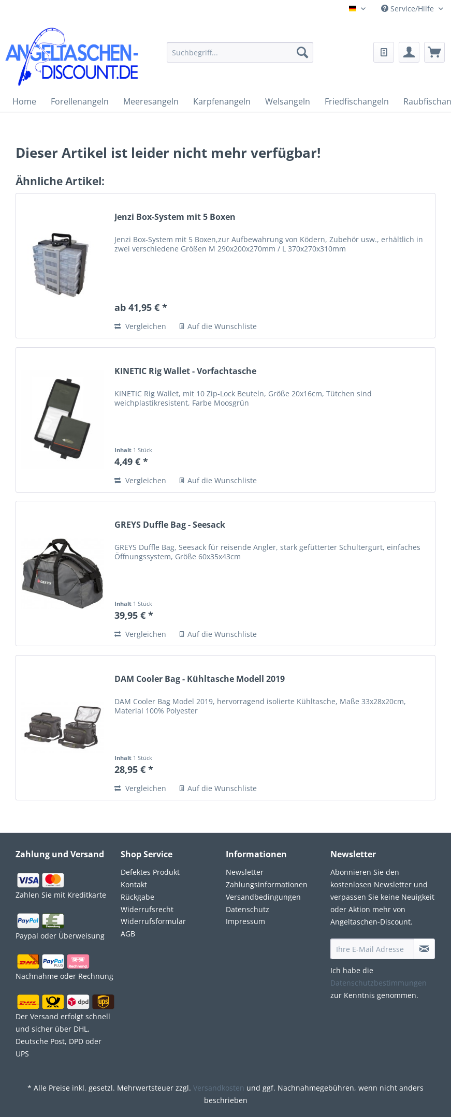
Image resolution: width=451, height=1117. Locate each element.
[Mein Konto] (409, 52)
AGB (128, 934)
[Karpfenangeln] (222, 101)
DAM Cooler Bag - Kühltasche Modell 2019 (199, 679)
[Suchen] (302, 52)
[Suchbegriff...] (240, 52)
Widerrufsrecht (147, 909)
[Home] (24, 101)
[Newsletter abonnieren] (424, 949)
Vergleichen (140, 326)
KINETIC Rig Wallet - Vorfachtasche (185, 371)
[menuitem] (240, 58)
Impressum (245, 921)
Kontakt (134, 884)
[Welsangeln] (287, 101)
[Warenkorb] (434, 52)
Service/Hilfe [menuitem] (408, 8)
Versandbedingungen (263, 897)
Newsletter (245, 872)
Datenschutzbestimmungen (378, 983)
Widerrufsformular (153, 921)
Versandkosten (218, 1088)
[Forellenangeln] (79, 101)
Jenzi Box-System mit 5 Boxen (175, 217)
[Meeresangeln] (151, 101)
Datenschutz (247, 909)
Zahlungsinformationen (267, 884)
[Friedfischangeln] (356, 101)
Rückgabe (137, 897)
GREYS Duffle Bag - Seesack (169, 524)
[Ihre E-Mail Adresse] (372, 949)
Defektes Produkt (150, 872)
